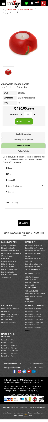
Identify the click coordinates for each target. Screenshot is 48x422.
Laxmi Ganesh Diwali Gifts (10, 309)
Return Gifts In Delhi (32, 311)
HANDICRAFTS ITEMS (9, 242)
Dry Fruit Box (5, 311)
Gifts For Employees (32, 277)
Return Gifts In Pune (32, 325)
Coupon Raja (23, 407)
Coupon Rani (14, 407)
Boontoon (21, 415)
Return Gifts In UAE (7, 356)
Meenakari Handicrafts (9, 269)
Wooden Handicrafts (8, 245)
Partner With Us (23, 151)
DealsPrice (42, 407)
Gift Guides (33, 386)
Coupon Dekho (33, 407)
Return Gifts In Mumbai (33, 309)
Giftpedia (13, 389)
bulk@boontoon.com (12, 364)
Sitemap (36, 382)
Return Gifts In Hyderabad (34, 322)
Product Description (23, 134)
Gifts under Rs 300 (31, 291)
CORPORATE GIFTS (32, 274)
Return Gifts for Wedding (33, 245)
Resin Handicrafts (7, 272)
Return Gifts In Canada (9, 345)
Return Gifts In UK (7, 343)
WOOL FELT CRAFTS (32, 269)
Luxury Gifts (29, 302)
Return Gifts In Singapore (9, 348)
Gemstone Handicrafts (9, 275)
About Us (15, 380)
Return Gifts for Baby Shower (35, 251)
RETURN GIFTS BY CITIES (34, 305)
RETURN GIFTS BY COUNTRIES (8, 335)
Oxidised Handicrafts (8, 261)
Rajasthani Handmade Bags (11, 253)
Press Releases (27, 382)
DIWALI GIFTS (6, 305)
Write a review (22, 87)
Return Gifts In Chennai (33, 317)
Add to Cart (24, 121)
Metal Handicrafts (7, 264)
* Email (8, 174)
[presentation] (24, 215)
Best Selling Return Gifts (33, 264)
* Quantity (10, 192)
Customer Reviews (13, 382)
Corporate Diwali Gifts (8, 322)
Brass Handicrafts (7, 267)
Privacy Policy (33, 391)
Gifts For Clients (30, 280)
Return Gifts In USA (7, 340)
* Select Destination (13, 186)
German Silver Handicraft (10, 251)
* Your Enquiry (11, 202)
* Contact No (11, 180)
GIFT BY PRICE (30, 288)
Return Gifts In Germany (9, 353)
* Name (8, 168)
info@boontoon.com (12, 368)
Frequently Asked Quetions (23, 140)
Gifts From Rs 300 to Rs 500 (35, 294)
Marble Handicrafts (8, 248)
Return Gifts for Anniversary (34, 248)
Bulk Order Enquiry (23, 145)
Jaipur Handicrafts (7, 277)
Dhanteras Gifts (6, 319)
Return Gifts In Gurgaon (33, 327)
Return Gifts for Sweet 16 (33, 267)
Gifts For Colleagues (32, 282)
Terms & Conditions (19, 391)
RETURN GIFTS (30, 242)
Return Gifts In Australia (9, 351)
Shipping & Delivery (24, 389)
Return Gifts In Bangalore (33, 319)
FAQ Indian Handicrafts (28, 380)
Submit (24, 223)
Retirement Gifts (30, 285)
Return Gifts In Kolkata (33, 314)
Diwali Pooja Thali (7, 317)
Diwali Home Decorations (10, 314)
